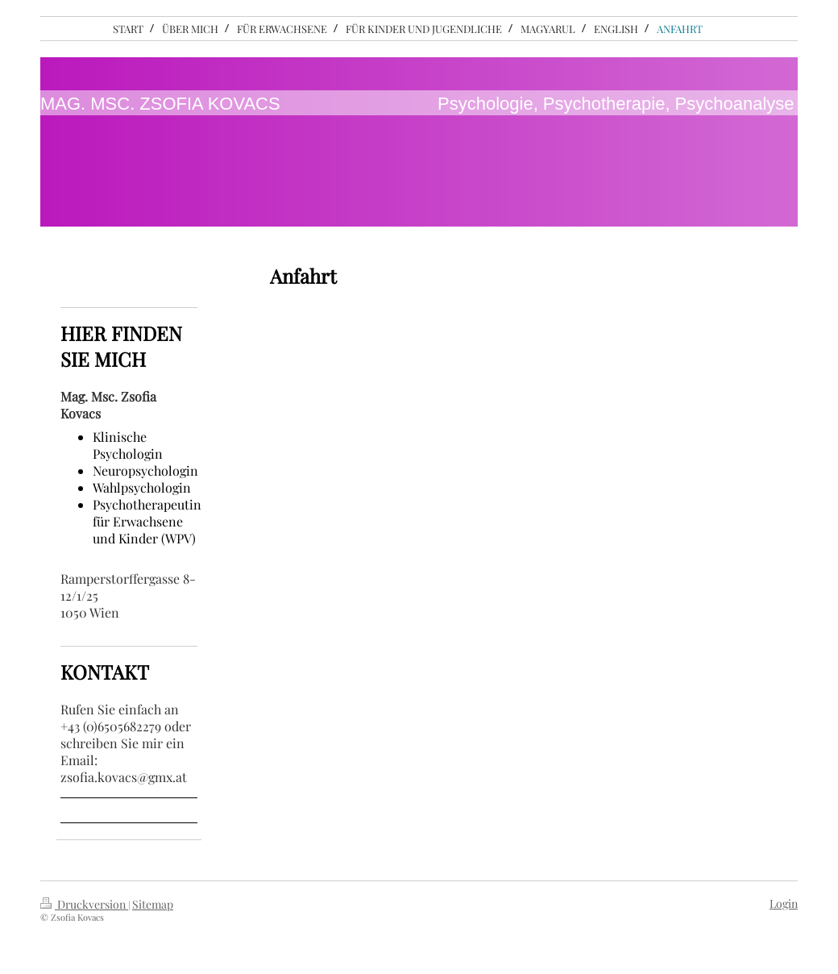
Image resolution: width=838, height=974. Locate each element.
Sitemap (152, 904)
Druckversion (84, 904)
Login (784, 903)
